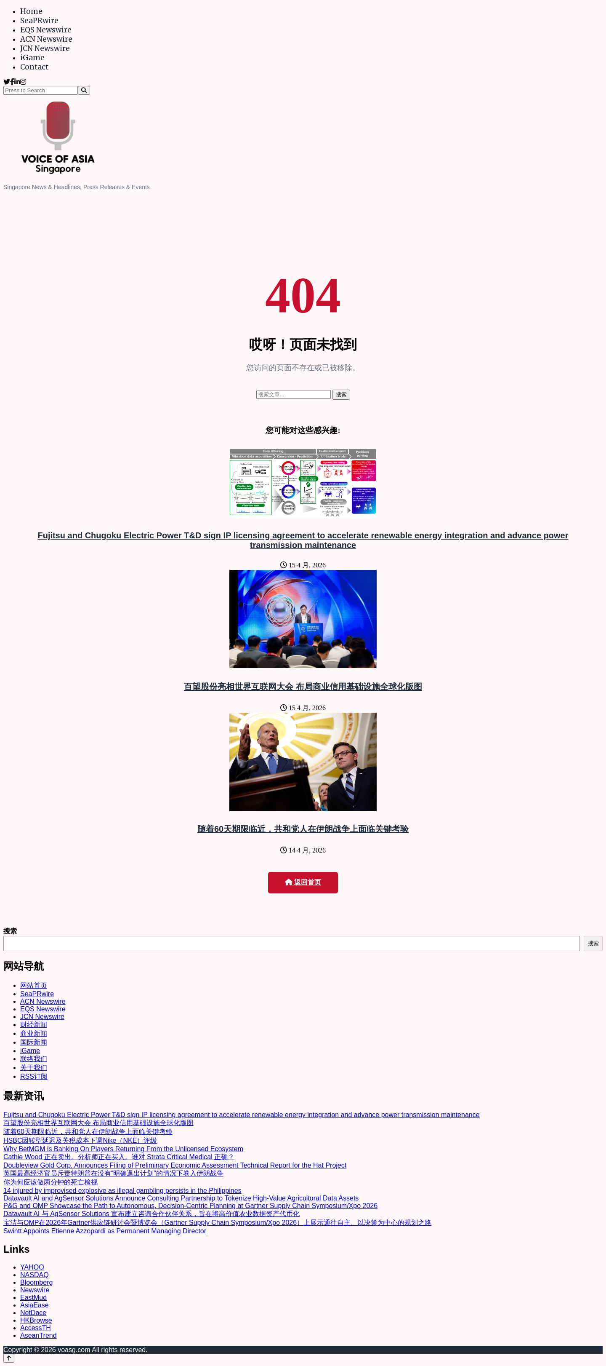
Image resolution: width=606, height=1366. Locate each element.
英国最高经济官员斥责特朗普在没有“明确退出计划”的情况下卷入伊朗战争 (113, 1173)
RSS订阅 (34, 1076)
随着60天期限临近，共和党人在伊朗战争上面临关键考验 (303, 829)
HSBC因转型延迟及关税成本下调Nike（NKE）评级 (80, 1140)
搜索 (10, 931)
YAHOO (32, 1267)
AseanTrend (38, 1335)
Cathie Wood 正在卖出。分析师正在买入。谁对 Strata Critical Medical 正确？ (118, 1156)
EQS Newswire (46, 30)
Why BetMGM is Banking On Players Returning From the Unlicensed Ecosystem (123, 1148)
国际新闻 (33, 1042)
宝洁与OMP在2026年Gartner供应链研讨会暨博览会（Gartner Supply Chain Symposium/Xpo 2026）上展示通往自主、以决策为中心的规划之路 (217, 1222)
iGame (32, 57)
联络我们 (33, 1058)
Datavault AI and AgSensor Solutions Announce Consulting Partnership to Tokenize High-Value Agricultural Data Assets (181, 1198)
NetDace (33, 1312)
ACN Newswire (46, 39)
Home (31, 11)
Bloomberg (36, 1282)
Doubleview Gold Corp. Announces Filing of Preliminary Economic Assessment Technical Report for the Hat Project (174, 1165)
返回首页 (303, 882)
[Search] (84, 90)
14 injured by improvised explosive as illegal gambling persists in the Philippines (122, 1190)
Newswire (34, 1290)
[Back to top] (8, 1358)
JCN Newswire (45, 48)
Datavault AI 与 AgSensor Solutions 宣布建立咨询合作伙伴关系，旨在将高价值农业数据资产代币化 (151, 1213)
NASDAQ (34, 1274)
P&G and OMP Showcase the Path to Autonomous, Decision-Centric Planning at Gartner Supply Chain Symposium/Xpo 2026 (190, 1205)
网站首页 (33, 985)
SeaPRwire (39, 20)
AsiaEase (34, 1305)
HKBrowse (36, 1320)
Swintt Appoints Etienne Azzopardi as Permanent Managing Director (104, 1231)
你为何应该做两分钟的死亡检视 (50, 1182)
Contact (34, 67)
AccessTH (35, 1327)
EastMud (33, 1297)
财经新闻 (33, 1024)
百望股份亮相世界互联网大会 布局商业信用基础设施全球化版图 (303, 686)
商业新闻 (33, 1033)
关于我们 (33, 1067)
